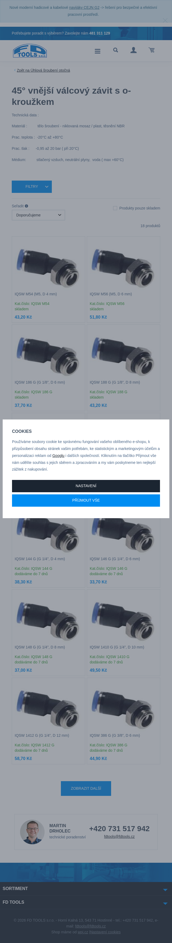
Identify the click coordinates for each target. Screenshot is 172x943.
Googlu (58, 455)
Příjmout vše (86, 500)
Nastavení (86, 486)
